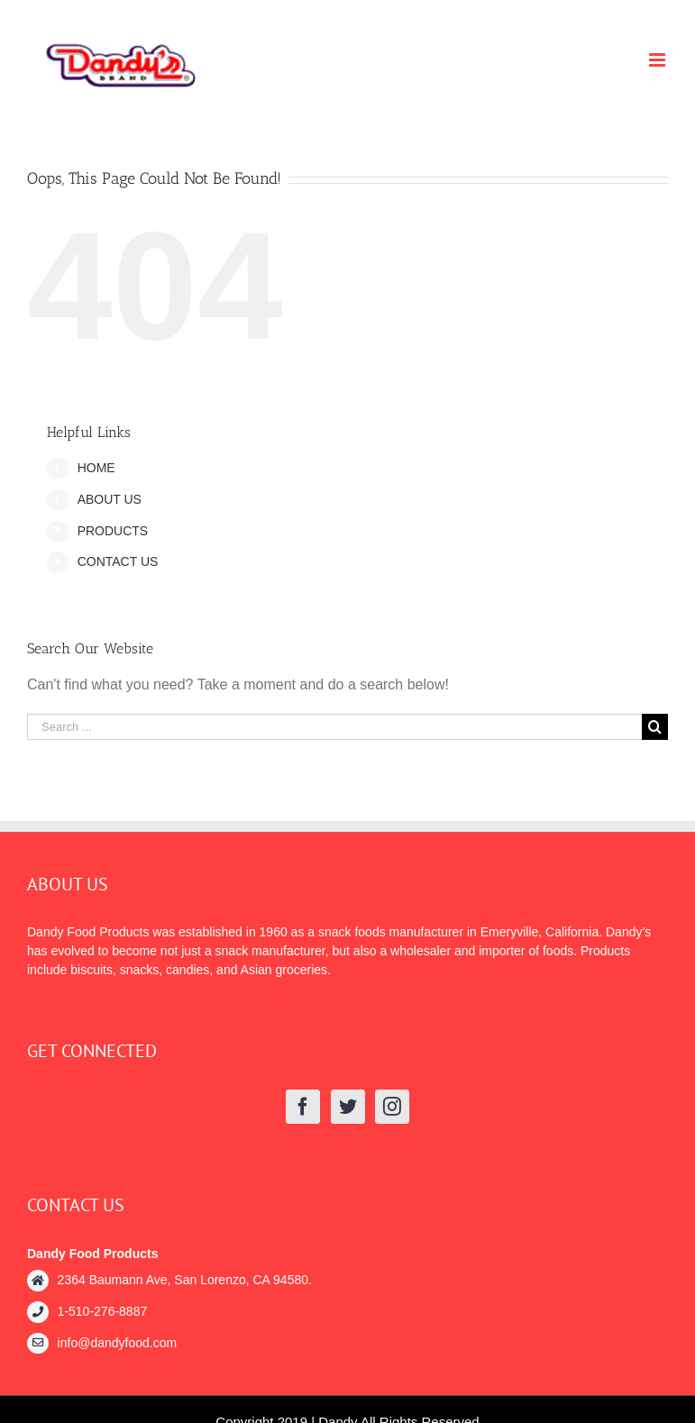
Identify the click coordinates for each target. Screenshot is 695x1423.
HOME (96, 468)
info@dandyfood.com (118, 1343)
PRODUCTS (113, 531)
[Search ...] (334, 727)
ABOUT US (110, 499)
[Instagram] (392, 1107)
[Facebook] (303, 1107)
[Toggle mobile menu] (658, 59)
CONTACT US (118, 561)
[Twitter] (348, 1107)
